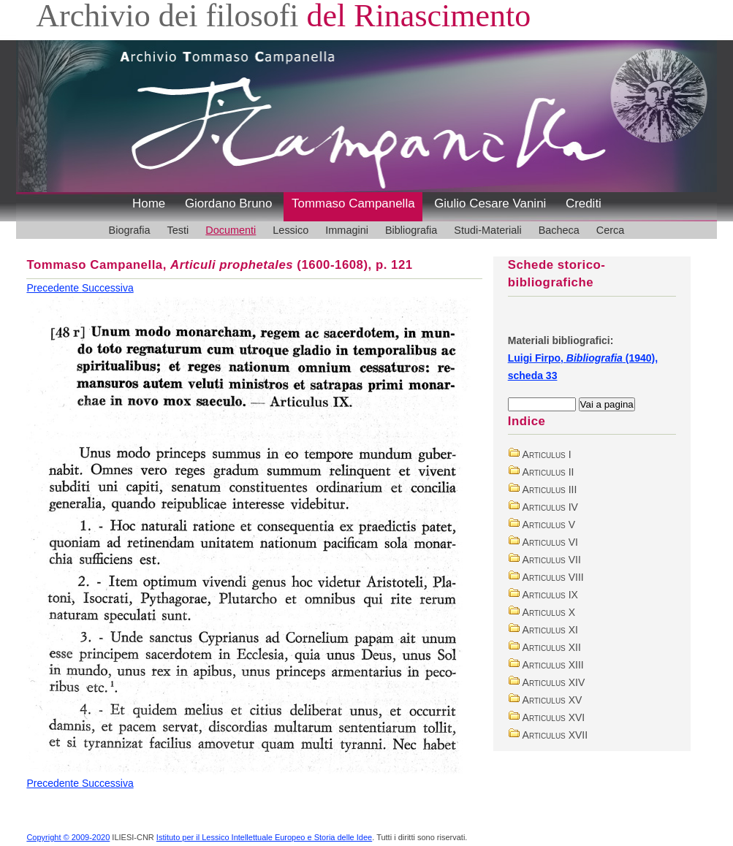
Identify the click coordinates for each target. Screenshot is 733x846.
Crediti (583, 203)
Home (148, 203)
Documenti (230, 230)
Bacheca (559, 230)
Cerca (610, 230)
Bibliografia (411, 230)
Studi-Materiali (487, 230)
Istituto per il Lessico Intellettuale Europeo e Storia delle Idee (264, 837)
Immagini (346, 230)
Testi (178, 230)
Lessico (290, 230)
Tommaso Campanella (353, 203)
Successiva (108, 288)
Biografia (130, 230)
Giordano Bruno (229, 203)
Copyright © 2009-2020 (68, 837)
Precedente (54, 288)
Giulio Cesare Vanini (490, 203)
